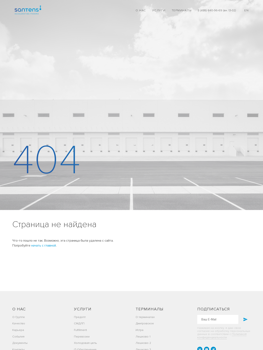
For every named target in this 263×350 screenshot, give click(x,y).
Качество (18, 323)
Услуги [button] (159, 10)
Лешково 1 (143, 336)
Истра (139, 330)
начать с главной (43, 245)
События (18, 336)
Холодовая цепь (85, 343)
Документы (20, 343)
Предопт (80, 317)
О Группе (18, 317)
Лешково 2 (143, 343)
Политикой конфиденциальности (222, 335)
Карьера (18, 330)
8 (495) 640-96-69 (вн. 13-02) (217, 10)
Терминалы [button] (182, 10)
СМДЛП (79, 323)
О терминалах (145, 317)
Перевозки (82, 336)
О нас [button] (141, 10)
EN (246, 10)
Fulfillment (80, 330)
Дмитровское (145, 323)
